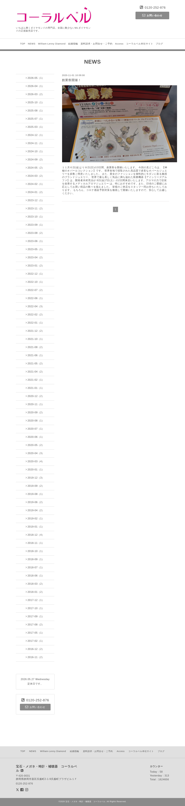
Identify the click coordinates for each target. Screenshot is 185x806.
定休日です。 (35, 683)
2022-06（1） (35, 298)
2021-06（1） (35, 355)
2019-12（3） (35, 477)
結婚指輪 (73, 43)
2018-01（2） (35, 591)
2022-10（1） (35, 281)
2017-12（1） (35, 600)
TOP (22, 43)
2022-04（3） (35, 306)
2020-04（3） (35, 453)
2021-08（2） (35, 347)
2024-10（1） (35, 151)
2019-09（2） (35, 485)
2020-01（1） (35, 469)
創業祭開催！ (71, 80)
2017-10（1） (35, 608)
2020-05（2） (35, 445)
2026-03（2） (35, 94)
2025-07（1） (35, 118)
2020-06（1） (35, 436)
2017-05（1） (35, 632)
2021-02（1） (35, 379)
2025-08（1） (35, 110)
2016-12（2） (35, 649)
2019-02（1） (35, 518)
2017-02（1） (35, 640)
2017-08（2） (35, 624)
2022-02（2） (35, 314)
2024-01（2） (35, 192)
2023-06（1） (35, 241)
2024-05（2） (35, 167)
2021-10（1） (35, 339)
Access (119, 43)
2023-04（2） (35, 257)
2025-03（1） (35, 126)
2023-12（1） (35, 200)
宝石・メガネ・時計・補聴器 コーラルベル (85, 801)
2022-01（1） (35, 322)
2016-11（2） (35, 657)
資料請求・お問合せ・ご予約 (97, 43)
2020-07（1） (35, 428)
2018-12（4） (35, 534)
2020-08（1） (35, 420)
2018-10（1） (35, 551)
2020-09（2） (35, 412)
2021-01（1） (35, 388)
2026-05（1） (35, 78)
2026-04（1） (35, 86)
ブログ (159, 43)
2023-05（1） (35, 249)
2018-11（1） (35, 543)
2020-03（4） (35, 461)
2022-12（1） (35, 273)
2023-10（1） (35, 216)
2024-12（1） (35, 135)
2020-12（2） (35, 396)
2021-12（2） (35, 330)
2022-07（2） (35, 290)
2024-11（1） (35, 143)
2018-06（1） (35, 575)
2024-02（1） (35, 184)
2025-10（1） (35, 102)
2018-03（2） (35, 583)
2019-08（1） (35, 494)
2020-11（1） (35, 404)
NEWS (31, 43)
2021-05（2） (35, 363)
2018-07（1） (35, 567)
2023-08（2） (35, 233)
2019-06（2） (35, 502)
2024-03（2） (35, 175)
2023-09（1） (35, 224)
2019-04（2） (35, 510)
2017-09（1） (35, 616)
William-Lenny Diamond (51, 43)
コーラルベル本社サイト (139, 43)
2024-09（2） (35, 159)
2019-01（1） (35, 526)
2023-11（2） (35, 208)
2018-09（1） (35, 559)
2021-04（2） (35, 371)
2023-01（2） (35, 265)
